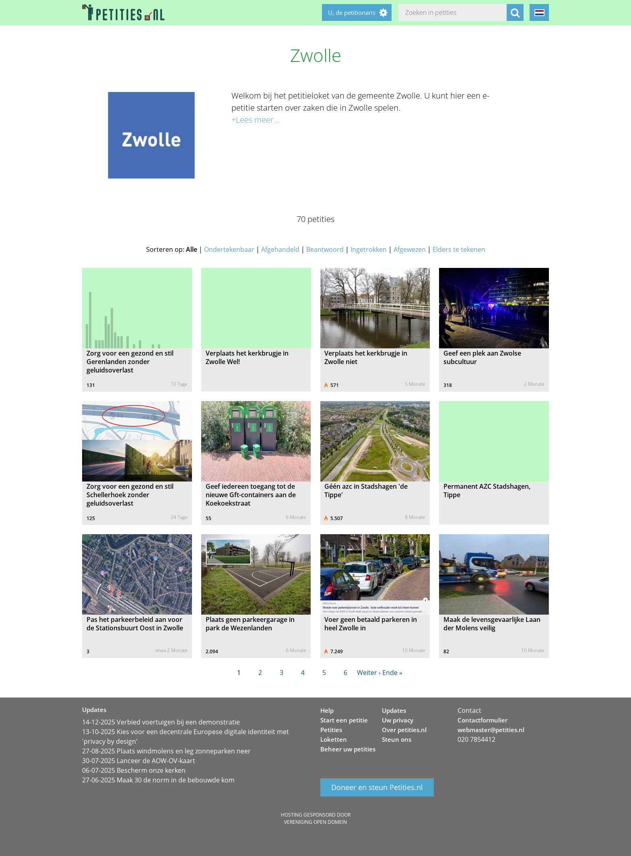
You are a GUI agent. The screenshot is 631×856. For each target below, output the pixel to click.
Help (327, 710)
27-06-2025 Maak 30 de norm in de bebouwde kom (158, 780)
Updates (394, 710)
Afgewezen (410, 249)
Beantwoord (325, 249)
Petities (331, 730)
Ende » (392, 672)
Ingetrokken (369, 249)
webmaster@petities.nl (491, 730)
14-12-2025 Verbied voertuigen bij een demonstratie (161, 722)
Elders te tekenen (459, 249)
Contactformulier (482, 720)
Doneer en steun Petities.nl (377, 787)
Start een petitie (344, 720)
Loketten (333, 739)
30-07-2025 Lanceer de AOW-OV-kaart (138, 760)
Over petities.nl (404, 730)
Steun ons (396, 739)
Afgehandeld (280, 249)
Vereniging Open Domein (315, 822)
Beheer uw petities (347, 749)
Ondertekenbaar (229, 249)
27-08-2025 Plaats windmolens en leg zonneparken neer (166, 751)
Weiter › (369, 672)
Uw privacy (397, 720)
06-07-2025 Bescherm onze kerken (134, 770)
